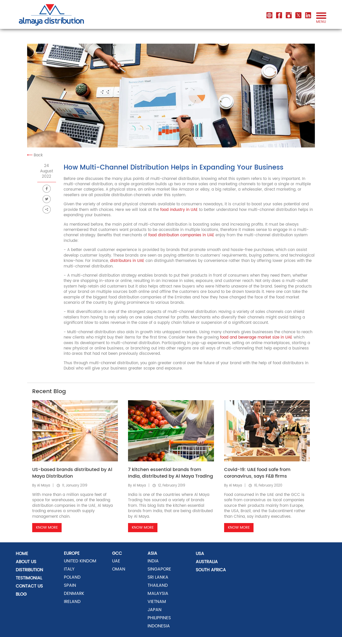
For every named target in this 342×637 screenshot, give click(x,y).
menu (321, 20)
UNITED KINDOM (80, 561)
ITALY (69, 569)
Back (35, 155)
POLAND (72, 577)
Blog (21, 594)
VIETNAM (157, 601)
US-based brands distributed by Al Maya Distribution (72, 473)
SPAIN (70, 585)
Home (22, 553)
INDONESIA (159, 626)
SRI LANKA (158, 577)
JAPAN (154, 609)
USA (200, 553)
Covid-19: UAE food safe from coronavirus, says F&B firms (257, 473)
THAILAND (158, 585)
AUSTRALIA (207, 561)
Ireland (72, 601)
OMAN (118, 569)
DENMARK (74, 593)
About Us (26, 561)
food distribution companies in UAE (180, 235)
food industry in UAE (179, 210)
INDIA (153, 561)
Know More (47, 527)
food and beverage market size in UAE (256, 337)
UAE (116, 561)
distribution (29, 570)
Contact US (29, 586)
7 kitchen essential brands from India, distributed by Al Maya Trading (170, 473)
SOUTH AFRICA (211, 570)
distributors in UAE (127, 261)
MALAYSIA (158, 593)
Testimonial (29, 578)
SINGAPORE (159, 569)
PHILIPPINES (159, 618)
